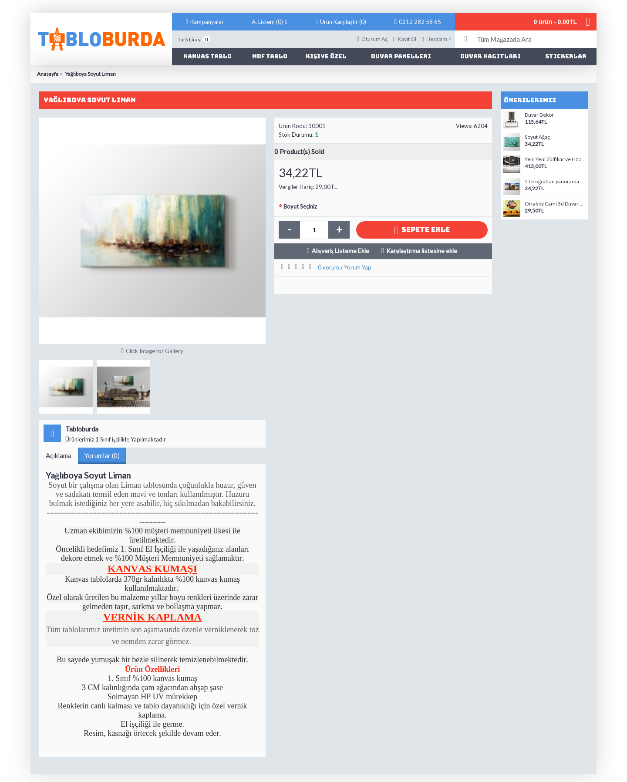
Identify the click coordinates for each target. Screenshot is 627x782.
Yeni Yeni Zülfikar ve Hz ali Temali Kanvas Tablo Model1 (555, 159)
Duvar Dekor (539, 115)
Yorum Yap (357, 267)
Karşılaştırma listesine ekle (421, 250)
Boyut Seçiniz (300, 206)
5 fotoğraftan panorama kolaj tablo (555, 182)
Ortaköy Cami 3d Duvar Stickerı (555, 204)
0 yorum (328, 267)
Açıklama (58, 455)
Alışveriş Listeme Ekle (340, 250)
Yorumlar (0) (102, 455)
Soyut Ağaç (537, 137)
